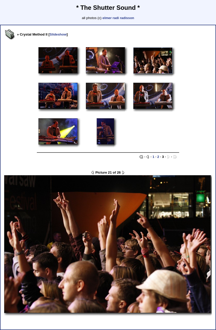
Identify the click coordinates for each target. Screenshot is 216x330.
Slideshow (58, 34)
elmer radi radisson (118, 18)
